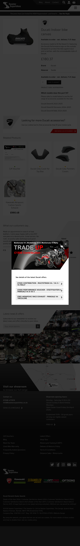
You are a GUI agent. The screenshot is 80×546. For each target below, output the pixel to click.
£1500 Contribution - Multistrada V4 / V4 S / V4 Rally (38, 284)
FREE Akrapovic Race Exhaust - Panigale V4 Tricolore (37, 297)
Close (66, 244)
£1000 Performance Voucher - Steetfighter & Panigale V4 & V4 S (39, 290)
